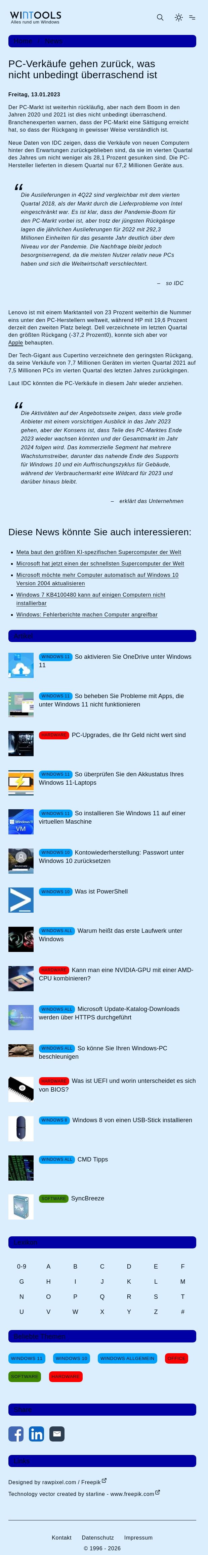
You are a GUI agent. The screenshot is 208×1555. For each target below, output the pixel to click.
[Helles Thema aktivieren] (179, 17)
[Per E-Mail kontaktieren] (57, 1435)
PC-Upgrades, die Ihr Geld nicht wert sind (129, 735)
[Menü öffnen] (192, 17)
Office (177, 1358)
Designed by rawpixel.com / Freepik (54, 1482)
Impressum (138, 1538)
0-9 (22, 1266)
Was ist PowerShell (101, 891)
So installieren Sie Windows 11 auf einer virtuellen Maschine (112, 817)
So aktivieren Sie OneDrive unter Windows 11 (115, 661)
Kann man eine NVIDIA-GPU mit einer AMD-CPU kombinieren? (116, 974)
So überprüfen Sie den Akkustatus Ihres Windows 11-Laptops (111, 778)
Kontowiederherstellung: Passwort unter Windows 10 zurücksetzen (111, 856)
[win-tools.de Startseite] (35, 17)
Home (23, 41)
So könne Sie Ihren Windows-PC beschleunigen (103, 1052)
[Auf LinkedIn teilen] (36, 1435)
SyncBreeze (88, 1198)
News (54, 41)
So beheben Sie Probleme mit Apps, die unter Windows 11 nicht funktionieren (111, 700)
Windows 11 (27, 1358)
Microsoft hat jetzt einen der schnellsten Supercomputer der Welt (100, 563)
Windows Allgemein (127, 1358)
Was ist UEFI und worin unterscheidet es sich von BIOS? (117, 1085)
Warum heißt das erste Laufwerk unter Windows (110, 935)
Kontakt (62, 1538)
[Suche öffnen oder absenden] (160, 17)
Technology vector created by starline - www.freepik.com (81, 1494)
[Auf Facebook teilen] (16, 1435)
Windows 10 (71, 1358)
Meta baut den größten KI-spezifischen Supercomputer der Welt (98, 552)
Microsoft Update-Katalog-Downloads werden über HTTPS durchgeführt (109, 1013)
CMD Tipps (93, 1159)
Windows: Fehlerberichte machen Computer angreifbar (87, 615)
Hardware (66, 1376)
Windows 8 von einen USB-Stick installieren (132, 1120)
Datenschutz (98, 1538)
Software (25, 1376)
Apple (15, 343)
